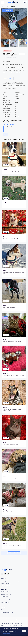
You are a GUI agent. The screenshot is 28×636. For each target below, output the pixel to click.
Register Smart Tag (6, 594)
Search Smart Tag (6, 596)
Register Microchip (6, 583)
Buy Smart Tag (5, 591)
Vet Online (3, 607)
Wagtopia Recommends (7, 612)
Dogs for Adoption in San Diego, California (11, 623)
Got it (24, 634)
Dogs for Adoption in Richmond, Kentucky (11, 625)
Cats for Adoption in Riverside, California (11, 621)
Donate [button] (5, 134)
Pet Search (4, 605)
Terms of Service (12, 628)
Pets (7, 6)
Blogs (2, 609)
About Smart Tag (5, 599)
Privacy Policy (21, 628)
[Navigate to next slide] (26, 43)
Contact (5, 628)
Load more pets (14, 552)
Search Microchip (5, 585)
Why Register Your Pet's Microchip (10, 581)
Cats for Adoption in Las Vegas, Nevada (11, 619)
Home (3, 6)
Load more (7, 78)
